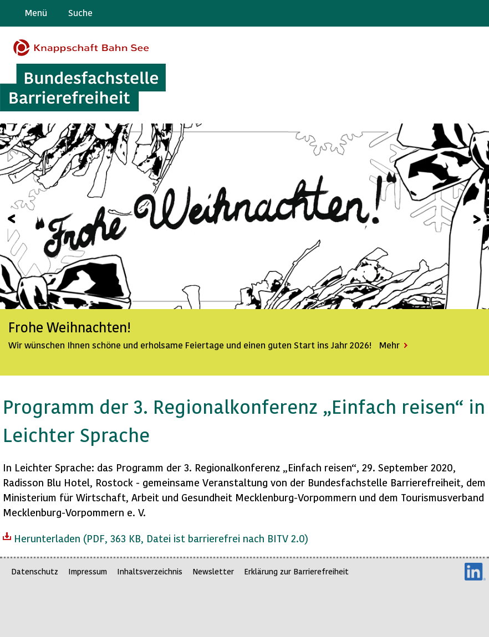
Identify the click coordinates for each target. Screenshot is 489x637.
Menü (36, 12)
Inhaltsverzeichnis (149, 571)
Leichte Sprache (476, 13)
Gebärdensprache (455, 13)
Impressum (87, 571)
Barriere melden (434, 13)
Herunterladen (155, 537)
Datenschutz (34, 571)
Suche (80, 12)
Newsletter (213, 571)
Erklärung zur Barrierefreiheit (296, 571)
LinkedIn (475, 572)
